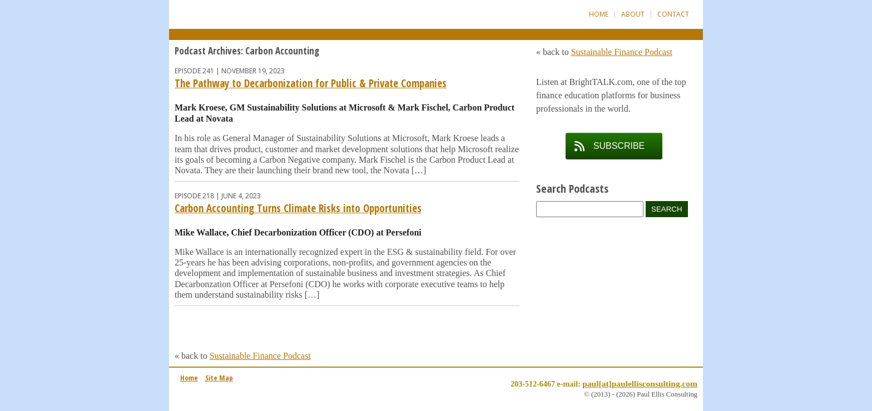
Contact (673, 14)
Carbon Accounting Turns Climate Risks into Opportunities (298, 208)
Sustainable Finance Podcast (260, 355)
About (633, 14)
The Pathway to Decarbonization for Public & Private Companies (311, 83)
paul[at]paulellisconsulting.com (639, 383)
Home (598, 14)
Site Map (219, 378)
